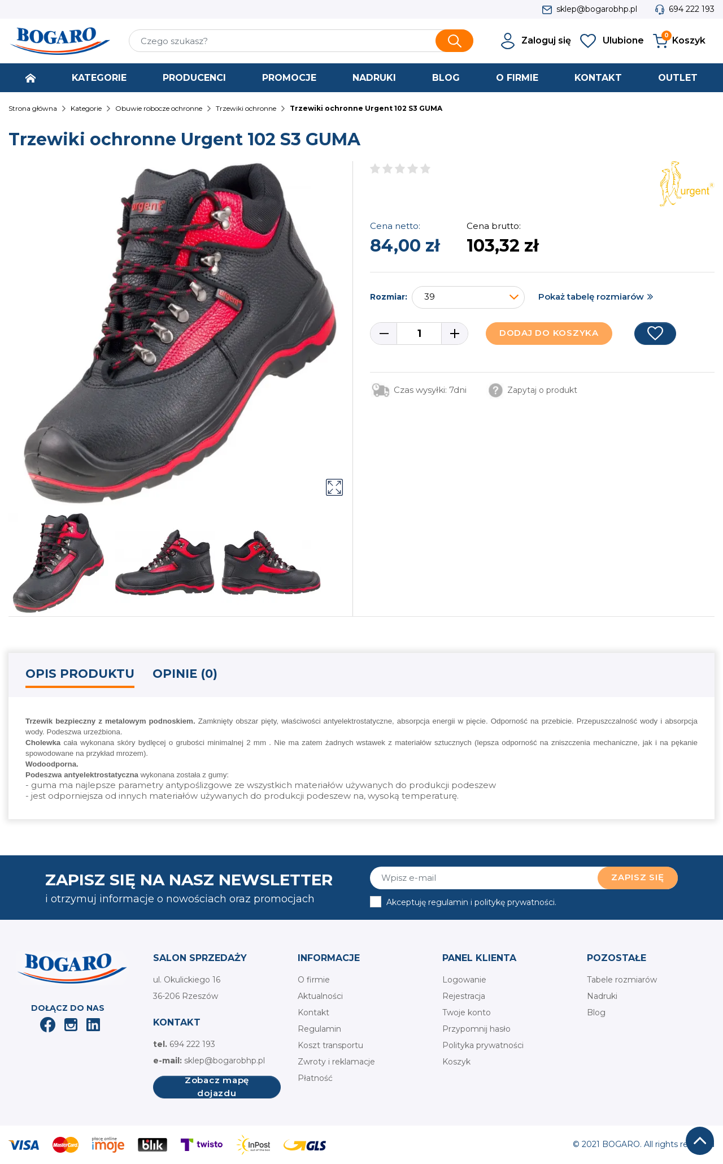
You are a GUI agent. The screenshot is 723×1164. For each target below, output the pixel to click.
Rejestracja (463, 996)
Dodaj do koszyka (549, 332)
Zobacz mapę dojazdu (217, 1087)
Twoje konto (466, 1012)
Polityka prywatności (483, 1045)
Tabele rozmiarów (622, 980)
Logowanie (464, 980)
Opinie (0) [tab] (185, 674)
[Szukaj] (301, 40)
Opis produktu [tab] (79, 674)
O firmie (314, 980)
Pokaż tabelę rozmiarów (591, 296)
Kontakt (313, 1012)
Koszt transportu (330, 1045)
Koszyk (456, 1062)
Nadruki (602, 996)
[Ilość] (419, 333)
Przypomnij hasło (476, 1029)
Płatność (315, 1078)
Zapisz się (637, 877)
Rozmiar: (388, 297)
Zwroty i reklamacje (336, 1062)
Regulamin (319, 1029)
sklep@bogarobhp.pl (596, 9)
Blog (596, 1012)
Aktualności (320, 996)
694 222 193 (692, 9)
